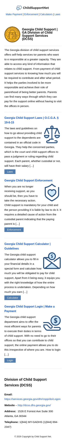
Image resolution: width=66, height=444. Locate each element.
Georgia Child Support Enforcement (28, 180)
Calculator (12, 297)
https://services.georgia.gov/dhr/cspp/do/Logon (32, 399)
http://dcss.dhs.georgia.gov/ (34, 405)
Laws (57, 14)
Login (10, 360)
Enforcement (31, 14)
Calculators (46, 14)
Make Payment (14, 14)
